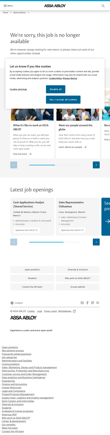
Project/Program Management (18, 394)
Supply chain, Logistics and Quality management (28, 397)
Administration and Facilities (17, 360)
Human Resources (11, 387)
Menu (10, 5)
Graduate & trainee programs (17, 411)
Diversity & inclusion (13, 404)
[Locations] (16, 302)
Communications (11, 364)
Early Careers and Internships (18, 401)
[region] (54, 84)
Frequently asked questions (16, 354)
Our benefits (8, 424)
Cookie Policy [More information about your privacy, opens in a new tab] (55, 78)
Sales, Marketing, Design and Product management (29, 367)
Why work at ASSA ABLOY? (16, 417)
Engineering (8, 381)
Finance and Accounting (14, 384)
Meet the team (10, 428)
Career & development (14, 421)
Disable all (56, 89)
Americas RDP (9, 414)
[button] (96, 164)
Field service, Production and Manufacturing (25, 370)
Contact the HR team (13, 431)
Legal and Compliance (13, 391)
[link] (7, 12)
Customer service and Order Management (24, 374)
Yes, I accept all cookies (63, 99)
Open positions (10, 347)
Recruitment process (13, 350)
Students (6, 407)
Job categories (9, 357)
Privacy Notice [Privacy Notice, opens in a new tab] (70, 78)
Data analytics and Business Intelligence (23, 377)
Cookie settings (18, 89)
